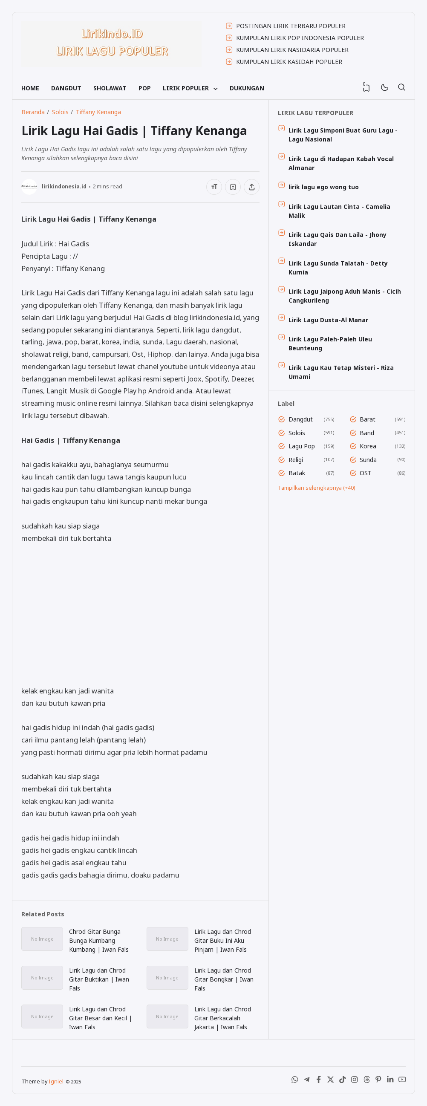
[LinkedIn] (390, 1081)
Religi (296, 460)
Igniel (56, 1081)
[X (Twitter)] (331, 1081)
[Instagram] (354, 1081)
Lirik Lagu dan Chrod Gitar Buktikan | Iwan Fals (99, 979)
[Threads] (366, 1081)
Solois (297, 433)
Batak (297, 473)
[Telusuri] (401, 87)
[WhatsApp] (295, 1081)
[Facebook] (319, 1081)
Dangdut (301, 419)
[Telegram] (307, 1081)
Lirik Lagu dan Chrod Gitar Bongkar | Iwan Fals (224, 979)
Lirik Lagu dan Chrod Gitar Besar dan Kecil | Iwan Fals (100, 1018)
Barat (367, 419)
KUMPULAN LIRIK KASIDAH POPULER (289, 62)
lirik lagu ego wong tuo (324, 187)
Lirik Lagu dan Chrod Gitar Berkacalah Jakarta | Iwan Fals (222, 1018)
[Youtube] (402, 1081)
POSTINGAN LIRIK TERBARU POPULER (291, 26)
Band (367, 433)
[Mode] (384, 88)
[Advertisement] (140, 614)
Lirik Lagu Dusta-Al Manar (328, 320)
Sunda (368, 460)
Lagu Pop (302, 446)
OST (366, 473)
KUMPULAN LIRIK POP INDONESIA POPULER (300, 38)
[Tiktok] (342, 1081)
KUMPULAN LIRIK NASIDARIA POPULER (292, 50)
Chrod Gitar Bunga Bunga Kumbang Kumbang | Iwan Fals (99, 940)
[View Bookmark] (366, 88)
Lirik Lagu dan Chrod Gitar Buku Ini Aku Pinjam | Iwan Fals (222, 940)
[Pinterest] (378, 1081)
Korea (368, 446)
